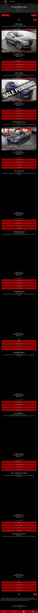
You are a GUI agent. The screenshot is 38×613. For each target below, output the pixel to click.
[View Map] (33, 611)
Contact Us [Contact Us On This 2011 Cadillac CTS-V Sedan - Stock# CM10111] (19, 522)
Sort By (34, 15)
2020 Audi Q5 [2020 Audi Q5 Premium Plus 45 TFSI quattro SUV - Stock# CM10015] (19, 24)
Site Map (23, 605)
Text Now (19, 69)
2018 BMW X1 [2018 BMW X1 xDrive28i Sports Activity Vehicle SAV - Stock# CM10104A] (19, 413)
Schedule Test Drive (19, 64)
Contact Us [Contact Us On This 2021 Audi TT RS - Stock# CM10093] (19, 220)
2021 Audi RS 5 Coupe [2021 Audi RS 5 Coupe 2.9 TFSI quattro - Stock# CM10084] (19, 122)
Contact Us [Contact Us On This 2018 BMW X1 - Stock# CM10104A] (19, 461)
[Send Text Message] (14, 611)
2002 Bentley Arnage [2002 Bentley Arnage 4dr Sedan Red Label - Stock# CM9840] (19, 232)
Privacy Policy (20, 605)
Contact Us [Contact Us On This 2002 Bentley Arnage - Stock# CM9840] (19, 280)
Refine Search (5, 15)
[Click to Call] (4, 611)
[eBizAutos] (20, 606)
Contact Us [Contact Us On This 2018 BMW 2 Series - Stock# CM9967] (19, 341)
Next (35, 19)
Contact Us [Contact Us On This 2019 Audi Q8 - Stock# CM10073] (19, 110)
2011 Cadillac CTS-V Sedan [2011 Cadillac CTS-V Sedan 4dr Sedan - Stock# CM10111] (19, 473)
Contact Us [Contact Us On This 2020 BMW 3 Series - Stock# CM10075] (19, 401)
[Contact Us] (23, 611)
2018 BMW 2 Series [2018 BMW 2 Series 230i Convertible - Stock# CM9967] (19, 291)
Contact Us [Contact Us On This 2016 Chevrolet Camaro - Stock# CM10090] (19, 582)
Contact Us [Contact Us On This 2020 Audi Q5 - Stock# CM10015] (19, 61)
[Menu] (1, 1)
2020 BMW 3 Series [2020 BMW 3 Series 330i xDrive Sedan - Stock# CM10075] (19, 352)
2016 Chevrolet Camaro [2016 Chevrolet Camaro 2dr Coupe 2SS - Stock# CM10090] (19, 534)
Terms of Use (15, 605)
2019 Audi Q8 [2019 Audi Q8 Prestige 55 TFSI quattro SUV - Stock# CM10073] (19, 73)
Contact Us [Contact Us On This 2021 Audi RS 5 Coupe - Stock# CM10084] (19, 159)
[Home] (9, 1)
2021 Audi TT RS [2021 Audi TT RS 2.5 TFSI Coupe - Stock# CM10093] (19, 171)
